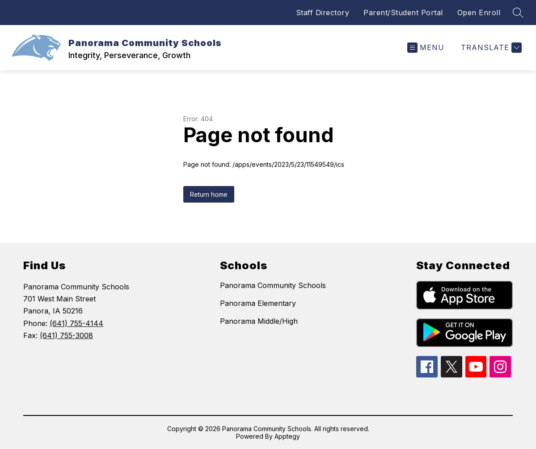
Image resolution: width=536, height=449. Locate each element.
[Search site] (518, 12)
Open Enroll (479, 12)
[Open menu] (425, 47)
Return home (209, 194)
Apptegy (287, 436)
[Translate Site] (490, 47)
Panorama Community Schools (273, 285)
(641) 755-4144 (76, 323)
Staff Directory (323, 12)
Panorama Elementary (258, 303)
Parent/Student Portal (403, 12)
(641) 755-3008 (66, 335)
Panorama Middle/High (259, 321)
